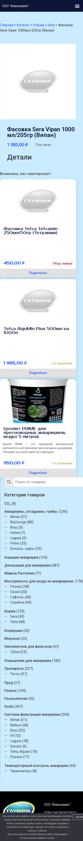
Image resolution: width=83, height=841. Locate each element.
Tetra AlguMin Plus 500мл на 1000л (36, 330)
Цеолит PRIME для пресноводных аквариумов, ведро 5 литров (35, 432)
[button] (77, 5)
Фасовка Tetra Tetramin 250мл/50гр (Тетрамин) (31, 230)
